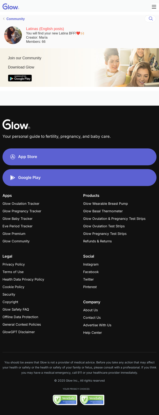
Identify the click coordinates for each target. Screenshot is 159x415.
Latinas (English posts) (45, 29)
